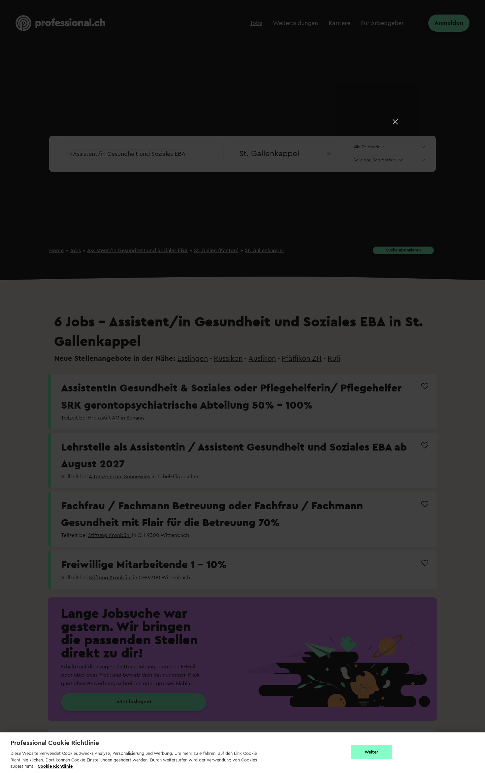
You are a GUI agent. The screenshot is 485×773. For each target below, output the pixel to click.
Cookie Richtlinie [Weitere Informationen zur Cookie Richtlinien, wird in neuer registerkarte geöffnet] (55, 766)
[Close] (395, 122)
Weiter (371, 752)
